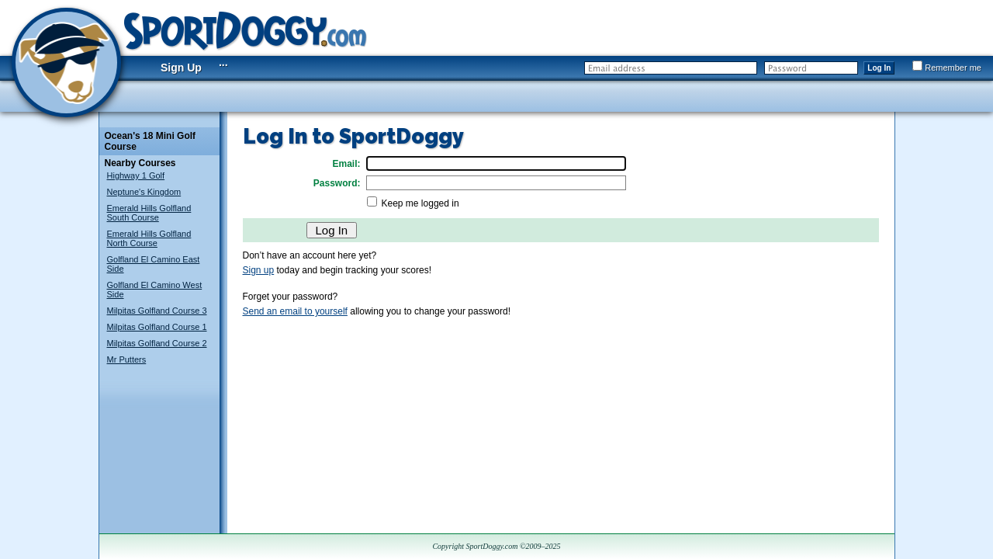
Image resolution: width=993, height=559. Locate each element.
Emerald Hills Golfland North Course (149, 238)
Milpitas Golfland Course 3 (157, 310)
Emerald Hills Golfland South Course (149, 212)
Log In (879, 68)
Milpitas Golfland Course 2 (157, 343)
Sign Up (181, 67)
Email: (346, 163)
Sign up (259, 270)
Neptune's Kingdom (144, 191)
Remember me (946, 67)
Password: (337, 183)
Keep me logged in (420, 203)
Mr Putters (127, 359)
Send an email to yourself (295, 311)
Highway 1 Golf (136, 175)
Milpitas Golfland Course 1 (157, 327)
